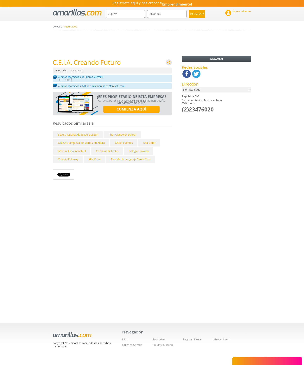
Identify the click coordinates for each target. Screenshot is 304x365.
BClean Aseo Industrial (72, 151)
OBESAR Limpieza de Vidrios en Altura (81, 143)
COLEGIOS (76, 70)
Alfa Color (149, 143)
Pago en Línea (192, 339)
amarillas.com (77, 12)
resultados (70, 26)
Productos (159, 339)
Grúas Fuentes (124, 143)
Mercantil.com (222, 339)
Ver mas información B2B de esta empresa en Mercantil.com (91, 86)
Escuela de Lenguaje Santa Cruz (130, 159)
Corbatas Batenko (107, 151)
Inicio (125, 339)
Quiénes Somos (132, 345)
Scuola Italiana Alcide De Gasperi (78, 134)
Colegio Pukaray (139, 151)
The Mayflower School (122, 134)
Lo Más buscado (163, 345)
